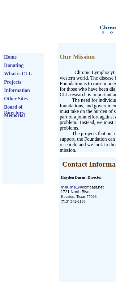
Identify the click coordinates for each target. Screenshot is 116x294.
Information (17, 89)
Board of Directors (14, 105)
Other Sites (16, 97)
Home (10, 55)
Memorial (14, 114)
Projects (12, 80)
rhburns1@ (71, 187)
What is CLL (18, 72)
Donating (14, 64)
